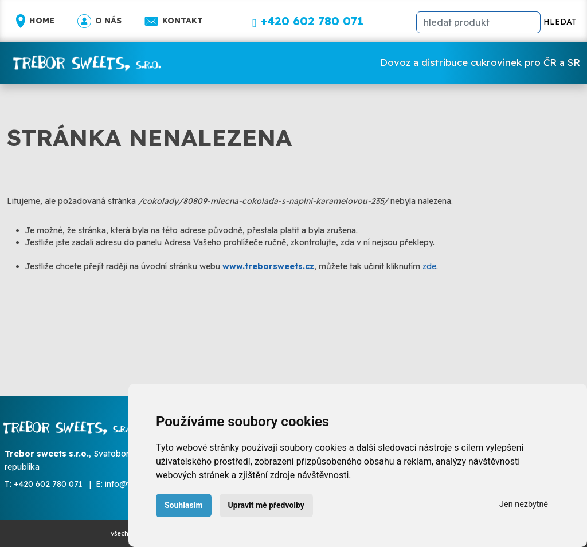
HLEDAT (560, 22)
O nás (99, 21)
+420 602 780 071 (48, 484)
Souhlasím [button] (184, 505)
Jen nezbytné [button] (523, 504)
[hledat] (478, 22)
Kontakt (173, 21)
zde (429, 266)
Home (35, 21)
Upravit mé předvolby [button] (266, 505)
